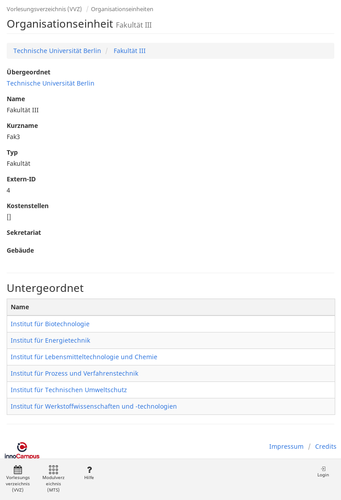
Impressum (286, 446)
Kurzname (22, 125)
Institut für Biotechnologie (50, 324)
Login (323, 472)
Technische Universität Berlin (57, 50)
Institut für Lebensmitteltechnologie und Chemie (84, 356)
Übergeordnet (28, 72)
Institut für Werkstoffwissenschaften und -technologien (94, 406)
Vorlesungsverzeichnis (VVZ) (44, 9)
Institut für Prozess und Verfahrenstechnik (74, 373)
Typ (12, 152)
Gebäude (20, 250)
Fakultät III (129, 50)
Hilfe (89, 473)
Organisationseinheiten (122, 9)
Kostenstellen (28, 205)
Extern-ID (21, 179)
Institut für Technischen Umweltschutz (69, 389)
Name (16, 98)
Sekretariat (24, 232)
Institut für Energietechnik (50, 340)
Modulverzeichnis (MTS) (53, 479)
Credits (326, 446)
